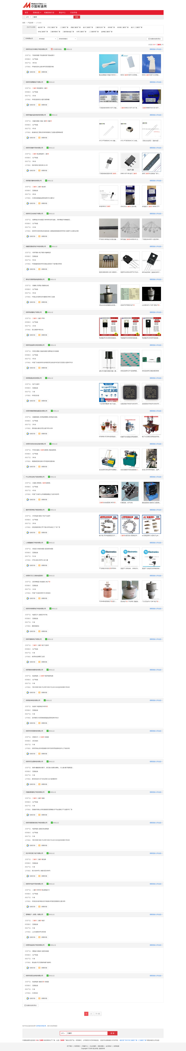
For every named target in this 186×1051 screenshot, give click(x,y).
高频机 (34, 285)
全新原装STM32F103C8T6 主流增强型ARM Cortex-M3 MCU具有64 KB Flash (130, 404)
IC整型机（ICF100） (127, 502)
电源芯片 (35, 614)
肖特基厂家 (111, 27)
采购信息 (37, 12)
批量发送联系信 (154, 39)
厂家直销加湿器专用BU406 (108, 173)
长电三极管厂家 (43, 31)
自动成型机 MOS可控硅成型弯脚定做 (108, 502)
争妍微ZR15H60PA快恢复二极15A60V (151, 338)
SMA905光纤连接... (50, 219)
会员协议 (109, 1046)
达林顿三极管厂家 (106, 31)
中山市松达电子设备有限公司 (35, 477)
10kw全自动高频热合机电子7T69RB (108, 305)
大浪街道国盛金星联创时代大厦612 (43, 198)
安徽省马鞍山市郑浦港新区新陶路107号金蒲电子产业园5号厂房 (52, 809)
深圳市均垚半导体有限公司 (34, 884)
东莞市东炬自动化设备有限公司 (36, 444)
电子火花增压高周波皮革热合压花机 (151, 436)
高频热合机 (45, 285)
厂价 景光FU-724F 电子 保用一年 (151, 601)
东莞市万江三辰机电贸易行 (34, 575)
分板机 (34, 483)
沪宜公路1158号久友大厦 (40, 560)
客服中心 (85, 1046)
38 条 (34, 161)
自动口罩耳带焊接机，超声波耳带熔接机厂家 (151, 469)
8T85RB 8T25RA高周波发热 (108, 436)
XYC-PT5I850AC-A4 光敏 (108, 140)
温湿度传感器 (49, 548)
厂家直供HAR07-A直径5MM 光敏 (151, 239)
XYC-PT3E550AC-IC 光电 (130, 140)
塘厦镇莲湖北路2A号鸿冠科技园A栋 (43, 461)
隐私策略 (101, 1046)
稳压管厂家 (41, 27)
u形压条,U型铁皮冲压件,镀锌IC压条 (130, 535)
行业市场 (73, 12)
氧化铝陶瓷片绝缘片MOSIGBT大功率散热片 (108, 75)
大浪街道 (35, 993)
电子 (48, 581)
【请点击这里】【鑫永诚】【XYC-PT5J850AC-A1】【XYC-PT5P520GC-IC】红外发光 (151, 140)
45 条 (34, 128)
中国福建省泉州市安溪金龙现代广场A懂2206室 (47, 264)
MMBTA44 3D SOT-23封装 (151, 108)
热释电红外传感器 (38, 219)
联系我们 (77, 1046)
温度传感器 (45, 951)
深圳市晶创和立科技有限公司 (35, 345)
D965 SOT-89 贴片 (129, 173)
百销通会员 (28, 38)
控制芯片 (35, 737)
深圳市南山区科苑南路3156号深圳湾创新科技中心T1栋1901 (51, 748)
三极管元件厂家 (100, 27)
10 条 (34, 326)
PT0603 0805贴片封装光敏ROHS (108, 239)
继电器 (34, 951)
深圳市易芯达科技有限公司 (34, 975)
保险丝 (39, 951)
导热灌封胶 (43, 55)
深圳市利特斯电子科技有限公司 (36, 608)
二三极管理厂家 (94, 31)
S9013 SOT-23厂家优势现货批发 (130, 108)
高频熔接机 (36, 417)
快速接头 (43, 581)
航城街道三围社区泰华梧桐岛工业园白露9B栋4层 (47, 132)
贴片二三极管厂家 (136, 27)
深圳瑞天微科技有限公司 (34, 180)
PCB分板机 (36, 450)
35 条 (34, 293)
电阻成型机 (52, 450)
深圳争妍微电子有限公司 (34, 312)
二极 (45, 88)
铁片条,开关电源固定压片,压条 (108, 535)
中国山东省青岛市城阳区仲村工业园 (43, 297)
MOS (45, 706)
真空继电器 (36, 581)
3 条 (33, 391)
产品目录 (30, 23)
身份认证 (68, 49)
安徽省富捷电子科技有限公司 (35, 792)
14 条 (34, 589)
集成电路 (35, 676)
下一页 (97, 1013)
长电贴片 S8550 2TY (150, 206)
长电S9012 (104, 206)
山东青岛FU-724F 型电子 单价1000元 (151, 305)
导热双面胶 (36, 55)
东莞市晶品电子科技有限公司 (35, 945)
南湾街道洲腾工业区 (38, 656)
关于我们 (69, 1046)
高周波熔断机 (44, 417)
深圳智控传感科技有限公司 (34, 670)
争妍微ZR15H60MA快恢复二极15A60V (130, 338)
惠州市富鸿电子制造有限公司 (35, 510)
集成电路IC (40, 154)
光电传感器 (40, 548)
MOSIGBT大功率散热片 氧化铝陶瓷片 (130, 75)
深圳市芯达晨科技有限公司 (34, 761)
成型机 (44, 450)
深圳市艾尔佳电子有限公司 (34, 213)
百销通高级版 (56, 49)
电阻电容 (40, 706)
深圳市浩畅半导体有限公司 (34, 148)
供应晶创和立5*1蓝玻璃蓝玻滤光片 (130, 371)
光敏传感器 (36, 121)
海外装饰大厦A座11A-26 (40, 165)
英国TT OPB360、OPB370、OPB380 (130, 568)
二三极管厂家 (64, 27)
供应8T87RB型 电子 (128, 305)
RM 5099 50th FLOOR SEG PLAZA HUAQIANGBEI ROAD (51, 687)
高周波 (39, 285)
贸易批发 (35, 190)
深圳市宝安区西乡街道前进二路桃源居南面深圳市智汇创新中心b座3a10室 (55, 231)
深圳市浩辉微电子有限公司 (34, 82)
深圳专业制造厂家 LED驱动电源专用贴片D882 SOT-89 (151, 173)
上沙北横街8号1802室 (39, 932)
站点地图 (93, 1046)
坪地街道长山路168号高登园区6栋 (43, 66)
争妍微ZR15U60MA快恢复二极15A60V (108, 338)
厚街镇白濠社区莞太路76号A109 (42, 428)
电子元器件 (36, 384)
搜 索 (112, 1033)
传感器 (47, 737)
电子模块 (42, 252)
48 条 (34, 194)
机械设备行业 (49, 12)
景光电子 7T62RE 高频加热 (130, 601)
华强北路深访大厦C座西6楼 (40, 99)
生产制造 (35, 59)
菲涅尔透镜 (36, 351)
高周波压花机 (53, 417)
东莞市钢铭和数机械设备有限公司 (36, 411)
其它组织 (35, 741)
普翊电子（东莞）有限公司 (34, 914)
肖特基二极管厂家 (123, 27)
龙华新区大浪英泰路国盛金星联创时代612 (45, 717)
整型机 (39, 483)
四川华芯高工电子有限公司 (34, 853)
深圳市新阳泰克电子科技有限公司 (36, 822)
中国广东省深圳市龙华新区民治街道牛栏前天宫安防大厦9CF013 (52, 362)
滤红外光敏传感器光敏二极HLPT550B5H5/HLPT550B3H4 (108, 371)
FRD (43, 318)
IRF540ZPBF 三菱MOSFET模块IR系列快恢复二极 (151, 272)
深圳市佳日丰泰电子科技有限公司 (36, 49)
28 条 (34, 523)
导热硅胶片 (51, 55)
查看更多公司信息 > (156, 49)
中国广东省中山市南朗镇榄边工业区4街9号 (45, 494)
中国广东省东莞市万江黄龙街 (41, 593)
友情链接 (116, 1046)
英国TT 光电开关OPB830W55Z (151, 568)
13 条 (34, 227)
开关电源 (35, 516)
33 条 (34, 95)
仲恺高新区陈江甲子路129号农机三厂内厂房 (46, 527)
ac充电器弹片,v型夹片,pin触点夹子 (151, 535)
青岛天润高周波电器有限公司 (35, 279)
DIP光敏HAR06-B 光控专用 (130, 239)
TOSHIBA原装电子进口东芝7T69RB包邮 (108, 601)
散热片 (41, 516)
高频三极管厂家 (76, 27)
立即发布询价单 (41, 1026)
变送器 (34, 548)
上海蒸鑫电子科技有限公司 (34, 542)
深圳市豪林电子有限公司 (34, 639)
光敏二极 (43, 121)
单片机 (45, 614)
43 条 (34, 490)
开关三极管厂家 (52, 27)
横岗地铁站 (35, 626)
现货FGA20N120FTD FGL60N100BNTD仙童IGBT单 (130, 272)
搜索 (76, 17)
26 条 (34, 424)
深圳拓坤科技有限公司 (33, 700)
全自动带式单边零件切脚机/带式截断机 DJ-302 (108, 469)
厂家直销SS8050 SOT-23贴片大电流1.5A (108, 108)
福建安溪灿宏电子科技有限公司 (36, 246)
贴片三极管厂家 (88, 27)
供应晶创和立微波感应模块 (150, 371)
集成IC (44, 186)
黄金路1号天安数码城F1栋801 (41, 962)
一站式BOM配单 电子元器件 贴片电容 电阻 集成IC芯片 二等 (108, 404)
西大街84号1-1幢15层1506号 (41, 870)
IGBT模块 (35, 252)
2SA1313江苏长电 (128, 206)
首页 (26, 12)
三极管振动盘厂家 (68, 31)
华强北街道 (35, 395)
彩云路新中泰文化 (37, 329)
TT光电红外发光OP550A (107, 568)
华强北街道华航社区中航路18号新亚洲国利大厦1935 (48, 901)
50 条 (34, 260)
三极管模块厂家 (55, 31)
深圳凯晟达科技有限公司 (34, 378)
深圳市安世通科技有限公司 (34, 731)
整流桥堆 (40, 88)
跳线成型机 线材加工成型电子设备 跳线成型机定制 (151, 502)
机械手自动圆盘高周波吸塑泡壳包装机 (130, 436)
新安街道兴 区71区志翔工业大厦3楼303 (44, 779)
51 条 (34, 556)
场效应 (41, 981)
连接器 (41, 614)
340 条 (34, 63)
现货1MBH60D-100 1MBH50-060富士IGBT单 (108, 272)
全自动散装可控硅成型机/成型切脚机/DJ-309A (130, 469)
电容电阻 (35, 829)
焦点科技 (95, 1048)
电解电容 (48, 252)
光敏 (49, 121)
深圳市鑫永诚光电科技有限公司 (36, 115)
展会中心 (62, 12)
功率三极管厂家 (81, 31)
